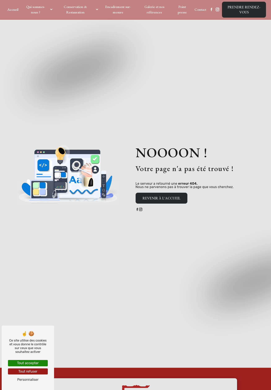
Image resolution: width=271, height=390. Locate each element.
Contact (200, 9)
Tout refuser (28, 371)
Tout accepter (28, 363)
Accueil (12, 9)
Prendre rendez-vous (244, 9)
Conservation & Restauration (75, 9)
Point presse (182, 9)
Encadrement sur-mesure (118, 9)
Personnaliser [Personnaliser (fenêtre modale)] (28, 380)
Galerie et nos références (154, 9)
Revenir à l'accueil (161, 198)
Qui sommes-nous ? (35, 9)
